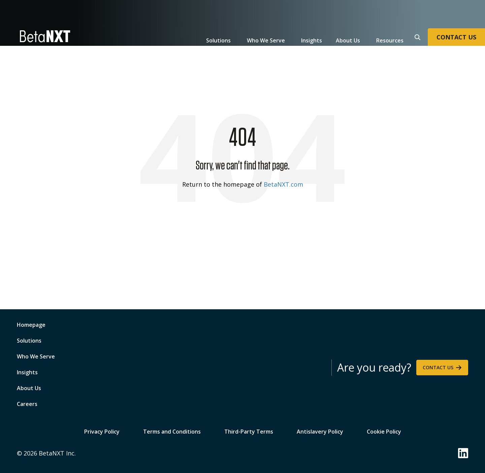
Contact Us (438, 367)
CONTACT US (456, 37)
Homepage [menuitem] (31, 324)
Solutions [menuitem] (29, 340)
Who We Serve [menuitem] (36, 356)
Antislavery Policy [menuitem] (320, 431)
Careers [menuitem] (27, 404)
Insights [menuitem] (27, 372)
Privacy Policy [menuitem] (102, 431)
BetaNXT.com (283, 184)
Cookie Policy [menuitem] (384, 431)
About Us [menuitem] (29, 388)
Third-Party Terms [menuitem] (248, 431)
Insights (311, 40)
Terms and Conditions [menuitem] (172, 431)
